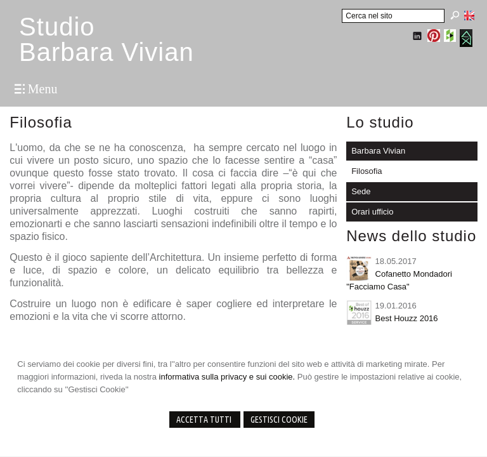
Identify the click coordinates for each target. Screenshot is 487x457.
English (469, 15)
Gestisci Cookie (279, 419)
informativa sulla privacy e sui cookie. (227, 376)
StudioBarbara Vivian (106, 39)
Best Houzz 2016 (406, 318)
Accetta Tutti (204, 419)
